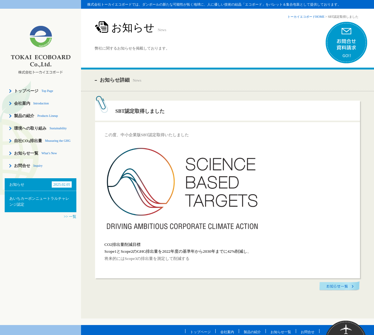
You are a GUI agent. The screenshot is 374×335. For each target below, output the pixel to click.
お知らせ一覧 (26, 153)
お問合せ (22, 165)
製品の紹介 (24, 115)
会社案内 (22, 103)
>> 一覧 (70, 216)
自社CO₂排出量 (28, 140)
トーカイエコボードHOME (305, 16)
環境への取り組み (30, 128)
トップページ (26, 91)
